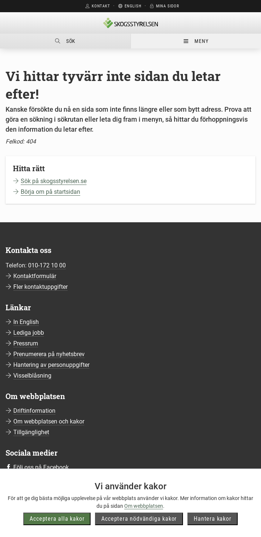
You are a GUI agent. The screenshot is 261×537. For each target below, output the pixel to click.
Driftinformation (34, 410)
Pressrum (25, 343)
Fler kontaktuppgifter (40, 286)
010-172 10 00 (47, 265)
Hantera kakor (212, 518)
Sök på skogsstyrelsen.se (54, 181)
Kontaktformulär (34, 276)
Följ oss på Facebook (41, 467)
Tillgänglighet (31, 432)
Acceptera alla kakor (57, 518)
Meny (195, 41)
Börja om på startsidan (50, 191)
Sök (65, 41)
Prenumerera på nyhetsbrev (49, 354)
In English (26, 321)
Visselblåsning (32, 375)
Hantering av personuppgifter (51, 364)
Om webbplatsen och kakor (48, 421)
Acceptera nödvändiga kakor (139, 518)
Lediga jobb (28, 332)
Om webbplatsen (143, 506)
